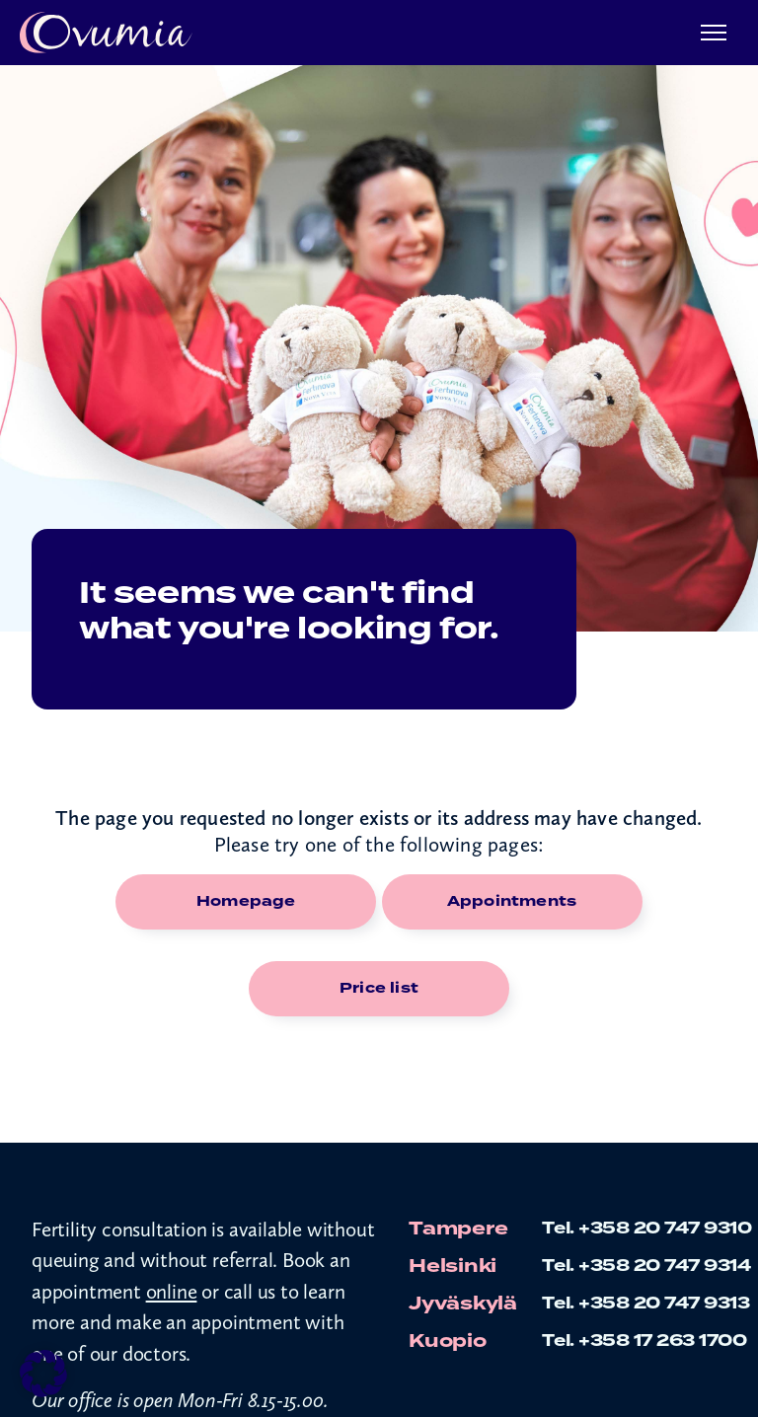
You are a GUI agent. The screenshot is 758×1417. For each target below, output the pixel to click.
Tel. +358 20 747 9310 (647, 1228)
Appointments (511, 901)
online (171, 1291)
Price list (379, 988)
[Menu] (713, 33)
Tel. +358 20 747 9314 (646, 1265)
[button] (43, 1373)
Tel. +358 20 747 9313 (646, 1303)
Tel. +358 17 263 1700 (644, 1340)
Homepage (246, 901)
